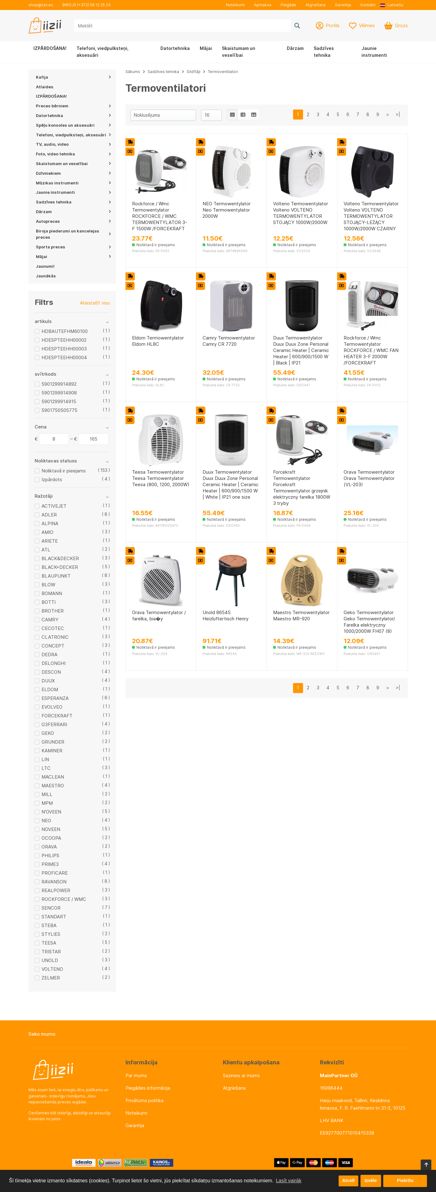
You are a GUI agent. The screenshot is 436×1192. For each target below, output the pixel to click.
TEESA (49, 943)
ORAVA (49, 847)
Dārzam (295, 48)
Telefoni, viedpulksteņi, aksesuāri (102, 52)
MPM (47, 803)
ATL (46, 550)
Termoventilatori (223, 71)
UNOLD (50, 960)
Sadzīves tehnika (324, 52)
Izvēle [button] (371, 1180)
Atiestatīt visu (95, 303)
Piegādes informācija (147, 1088)
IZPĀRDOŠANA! (49, 48)
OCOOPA (51, 838)
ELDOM (50, 689)
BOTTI (49, 602)
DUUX (48, 681)
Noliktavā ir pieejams (64, 471)
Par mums (136, 1075)
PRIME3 (50, 864)
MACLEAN (53, 777)
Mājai (206, 48)
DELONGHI (54, 663)
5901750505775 (59, 410)
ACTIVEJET (54, 506)
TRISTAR (51, 952)
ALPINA (50, 523)
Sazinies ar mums (241, 1075)
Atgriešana (316, 4)
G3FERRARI (54, 724)
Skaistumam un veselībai (238, 52)
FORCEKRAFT (57, 716)
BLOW (48, 585)
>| (398, 114)
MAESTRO (53, 786)
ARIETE (50, 541)
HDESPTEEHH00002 (64, 340)
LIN (45, 759)
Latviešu (391, 4)
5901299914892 (59, 384)
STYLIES (51, 934)
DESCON (51, 672)
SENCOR (51, 908)
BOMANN (52, 593)
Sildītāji (193, 71)
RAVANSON (54, 882)
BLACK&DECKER (60, 558)
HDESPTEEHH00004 (64, 357)
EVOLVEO (52, 707)
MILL (47, 794)
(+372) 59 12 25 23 (93, 4)
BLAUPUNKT (56, 576)
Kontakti (367, 4)
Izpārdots (52, 479)
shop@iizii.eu (40, 4)
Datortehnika (175, 48)
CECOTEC (53, 628)
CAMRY (50, 620)
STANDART (54, 917)
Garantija (343, 4)
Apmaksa (262, 4)
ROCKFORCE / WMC (64, 899)
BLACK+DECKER (60, 567)
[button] (394, 4)
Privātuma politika (144, 1100)
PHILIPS (50, 855)
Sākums (132, 71)
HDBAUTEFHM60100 (65, 331)
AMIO (47, 532)
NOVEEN (51, 829)
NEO (46, 820)
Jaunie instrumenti (374, 52)
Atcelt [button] (348, 1180)
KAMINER (52, 751)
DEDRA (49, 654)
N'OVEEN (51, 812)
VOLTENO (52, 969)
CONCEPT (53, 646)
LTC (46, 768)
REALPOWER (56, 890)
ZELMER (51, 978)
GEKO (48, 733)
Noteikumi (235, 4)
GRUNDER (53, 742)
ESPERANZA (55, 698)
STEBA (49, 925)
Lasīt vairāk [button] (288, 1180)
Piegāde (288, 4)
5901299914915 (59, 401)
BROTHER (53, 611)
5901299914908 (59, 393)
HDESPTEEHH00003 (64, 349)
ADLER (49, 515)
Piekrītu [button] (405, 1180)
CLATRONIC (55, 637)
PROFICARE (55, 873)
